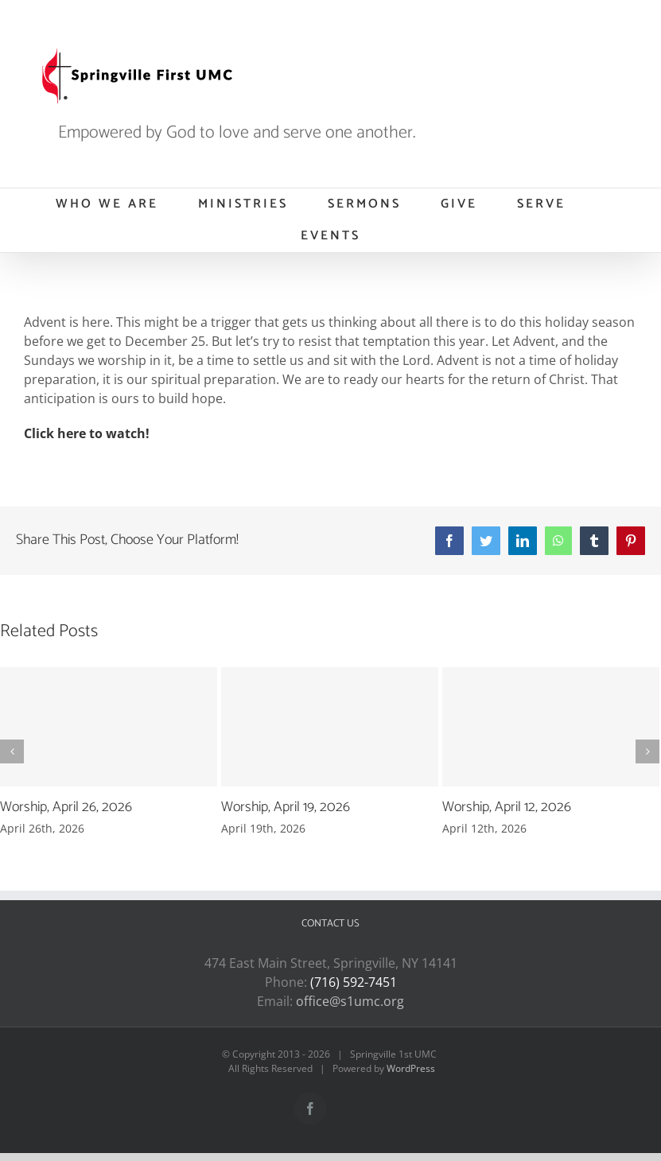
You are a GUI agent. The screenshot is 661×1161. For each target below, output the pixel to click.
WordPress (411, 1068)
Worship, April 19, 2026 (285, 807)
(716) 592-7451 (353, 982)
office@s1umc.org (350, 1001)
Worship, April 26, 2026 (66, 807)
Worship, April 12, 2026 (506, 807)
